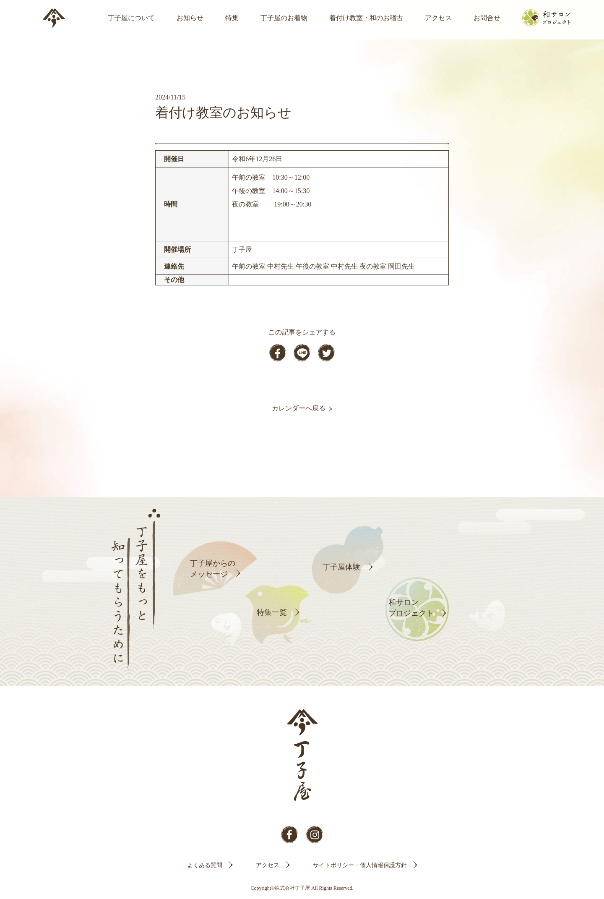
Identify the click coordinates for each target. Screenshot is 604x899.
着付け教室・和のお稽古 (366, 17)
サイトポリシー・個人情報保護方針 (360, 865)
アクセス (438, 17)
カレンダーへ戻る (298, 408)
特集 (232, 17)
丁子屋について (131, 17)
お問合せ (487, 17)
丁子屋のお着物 (283, 17)
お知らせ (190, 17)
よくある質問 (204, 865)
